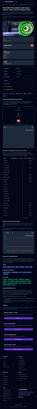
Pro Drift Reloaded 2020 (13, 4)
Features (18, 80)
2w (5, 127)
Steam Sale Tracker (23, 374)
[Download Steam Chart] (32, 127)
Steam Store (7, 299)
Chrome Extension (7, 389)
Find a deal (18, 318)
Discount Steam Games (23, 376)
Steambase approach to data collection (20, 294)
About (21, 406)
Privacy (11, 406)
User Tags (5, 378)
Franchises (5, 384)
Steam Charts (6, 367)
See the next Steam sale (18, 349)
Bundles (4, 364)
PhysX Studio (19, 71)
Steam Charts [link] (6, 93)
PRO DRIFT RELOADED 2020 (27, 12)
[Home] (3, 4)
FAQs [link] (4, 95)
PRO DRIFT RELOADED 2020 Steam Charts (26, 4)
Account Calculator (7, 398)
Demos (4, 362)
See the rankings (18, 339)
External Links (18, 83)
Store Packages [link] (19, 93)
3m (7, 127)
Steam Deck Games (23, 369)
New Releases (22, 364)
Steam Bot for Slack (7, 394)
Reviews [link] (13, 93)
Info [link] (25, 93)
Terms (14, 406)
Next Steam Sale (6, 396)
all (12, 127)
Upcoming (21, 367)
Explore (4, 400)
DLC (4, 360)
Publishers (5, 382)
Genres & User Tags (18, 86)
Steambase (21, 391)
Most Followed (22, 362)
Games (6, 4)
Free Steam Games (23, 378)
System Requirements (18, 89)
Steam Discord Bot (7, 391)
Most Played (21, 360)
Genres (4, 374)
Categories (5, 376)
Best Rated (21, 358)
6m (7, 232)
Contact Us (25, 406)
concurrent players (26, 13)
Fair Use (17, 406)
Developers (5, 380)
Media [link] (30, 93)
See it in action (18, 329)
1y (10, 127)
